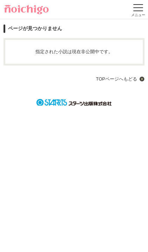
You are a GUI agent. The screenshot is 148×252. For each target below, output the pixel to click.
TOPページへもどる (116, 79)
